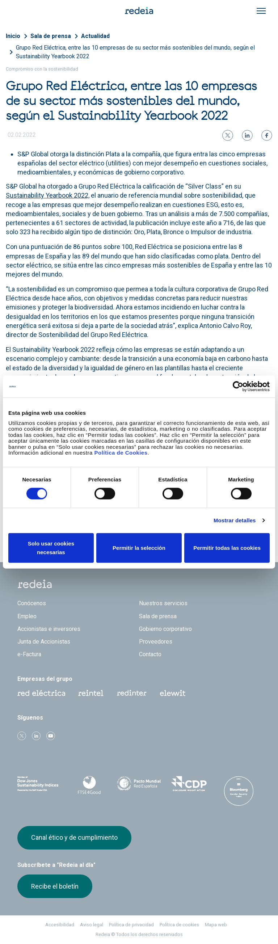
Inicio (13, 36)
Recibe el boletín (55, 886)
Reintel (91, 693)
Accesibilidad (59, 924)
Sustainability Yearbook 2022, (47, 195)
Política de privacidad (131, 924)
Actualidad (95, 36)
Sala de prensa (50, 36)
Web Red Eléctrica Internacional (132, 693)
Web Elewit (172, 693)
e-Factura (29, 654)
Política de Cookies (120, 453)
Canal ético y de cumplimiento (74, 837)
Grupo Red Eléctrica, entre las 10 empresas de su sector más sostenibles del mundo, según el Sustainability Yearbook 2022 (135, 52)
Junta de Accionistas (43, 641)
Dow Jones (39, 784)
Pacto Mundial (139, 784)
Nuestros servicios (163, 603)
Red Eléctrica (41, 693)
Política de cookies (179, 924)
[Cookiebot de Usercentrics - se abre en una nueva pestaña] (238, 386)
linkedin (36, 736)
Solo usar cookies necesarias (51, 547)
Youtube (50, 736)
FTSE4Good (89, 785)
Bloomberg (238, 791)
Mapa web (216, 924)
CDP (189, 783)
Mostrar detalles (235, 520)
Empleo (27, 616)
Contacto (150, 654)
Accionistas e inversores (48, 628)
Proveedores (155, 641)
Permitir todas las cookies (227, 547)
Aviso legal (91, 924)
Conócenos (31, 603)
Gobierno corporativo (165, 628)
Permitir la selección (139, 547)
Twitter (21, 736)
